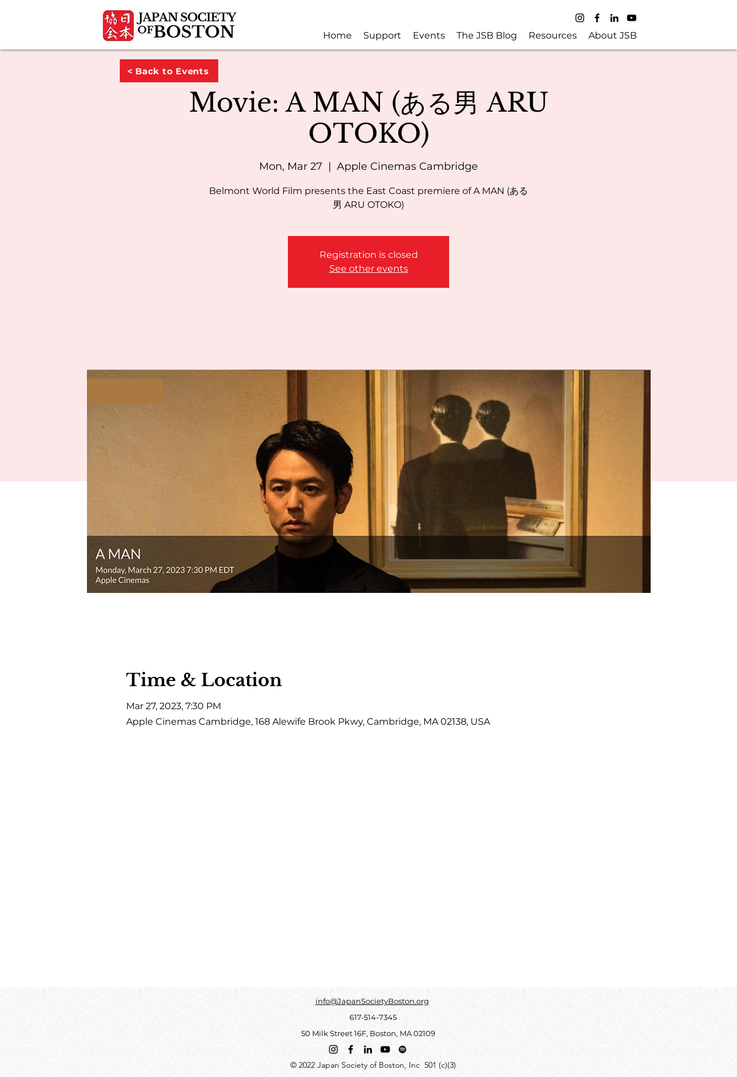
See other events (368, 268)
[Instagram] (580, 18)
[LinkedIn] (614, 18)
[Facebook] (597, 18)
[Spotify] (402, 1049)
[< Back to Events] (169, 70)
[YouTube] (631, 18)
